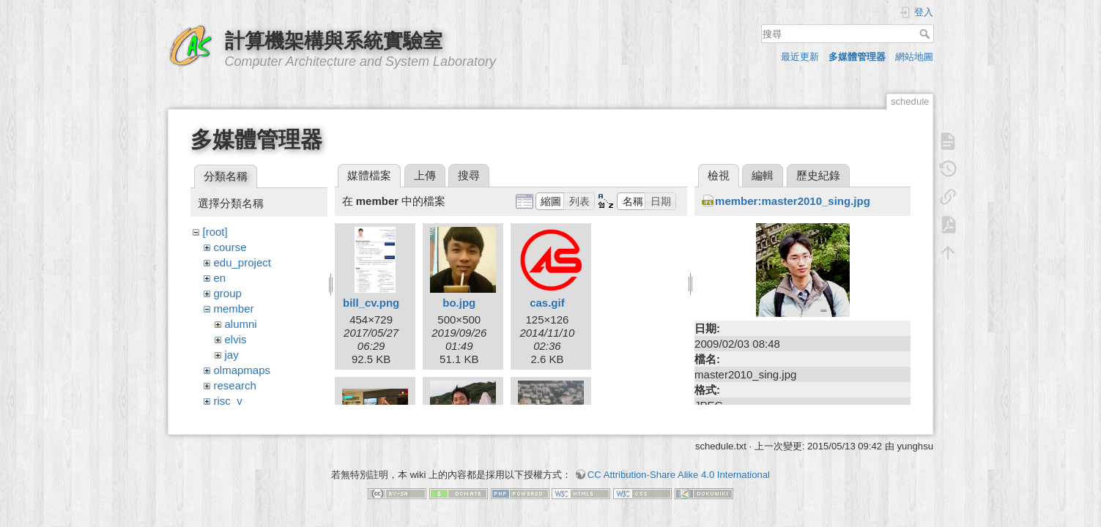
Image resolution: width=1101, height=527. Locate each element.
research (235, 385)
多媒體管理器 (857, 56)
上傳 (425, 175)
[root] (215, 231)
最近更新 (800, 56)
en (220, 278)
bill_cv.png (371, 302)
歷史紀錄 (818, 175)
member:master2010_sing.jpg (792, 201)
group (228, 293)
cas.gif (547, 302)
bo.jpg (458, 302)
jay (232, 354)
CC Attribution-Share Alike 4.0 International (678, 467)
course (230, 247)
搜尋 (926, 34)
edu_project (242, 262)
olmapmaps (242, 370)
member (234, 308)
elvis (236, 339)
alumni (241, 324)
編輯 (763, 175)
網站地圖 (914, 56)
